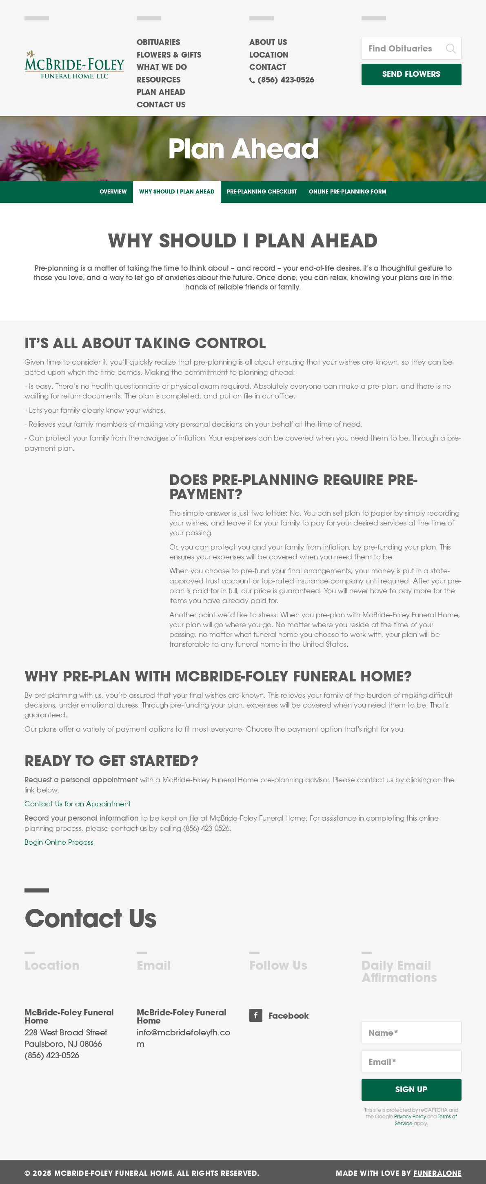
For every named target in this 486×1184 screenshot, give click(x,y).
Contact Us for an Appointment (77, 804)
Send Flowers (411, 74)
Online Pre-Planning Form (347, 192)
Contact (267, 67)
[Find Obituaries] (401, 48)
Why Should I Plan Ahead (177, 192)
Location (268, 55)
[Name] (412, 1032)
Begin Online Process (58, 842)
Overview (113, 192)
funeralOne (437, 1173)
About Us (268, 43)
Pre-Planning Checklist (262, 192)
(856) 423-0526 (285, 80)
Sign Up (411, 1090)
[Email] (412, 1061)
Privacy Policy (410, 1116)
